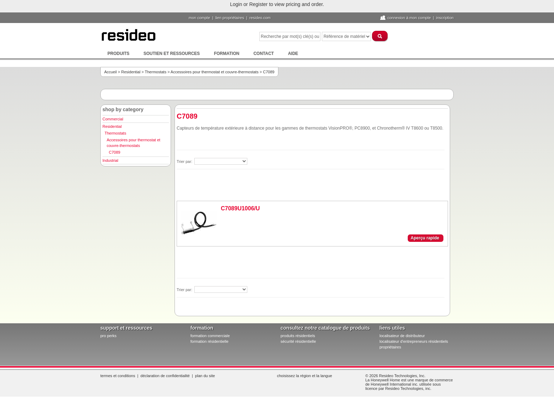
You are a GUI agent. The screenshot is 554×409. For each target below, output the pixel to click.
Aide (293, 53)
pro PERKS (108, 336)
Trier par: (185, 161)
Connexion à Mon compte (409, 18)
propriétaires (390, 347)
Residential (130, 72)
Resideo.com (260, 18)
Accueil (110, 72)
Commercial (112, 119)
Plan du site (205, 376)
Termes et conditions (117, 376)
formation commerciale (210, 336)
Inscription (445, 18)
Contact (263, 53)
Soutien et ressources (171, 53)
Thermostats (155, 72)
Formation (226, 53)
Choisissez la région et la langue (304, 376)
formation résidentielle (209, 341)
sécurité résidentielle (298, 341)
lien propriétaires (230, 18)
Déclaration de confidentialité (165, 376)
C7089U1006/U (240, 208)
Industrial (110, 160)
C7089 (114, 152)
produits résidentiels (298, 336)
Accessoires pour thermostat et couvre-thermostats (215, 72)
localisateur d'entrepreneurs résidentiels (413, 341)
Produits (118, 53)
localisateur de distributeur (402, 336)
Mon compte (199, 18)
